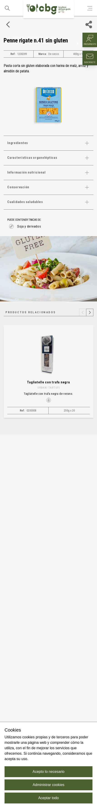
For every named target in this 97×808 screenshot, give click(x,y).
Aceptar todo (48, 798)
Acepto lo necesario (48, 772)
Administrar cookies (49, 785)
